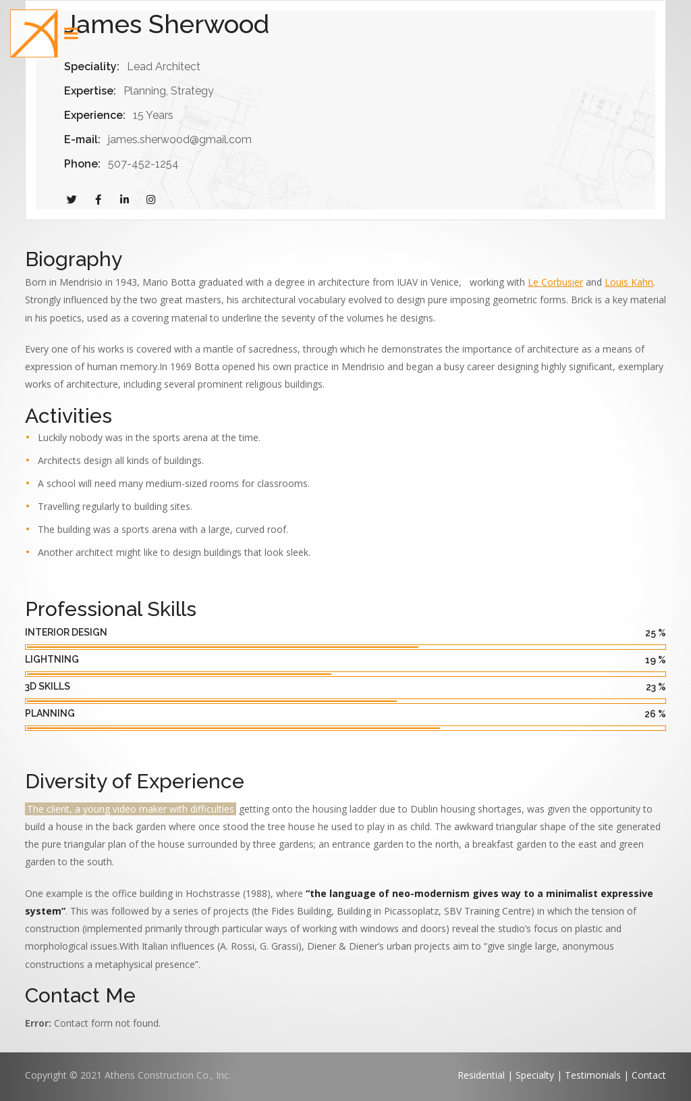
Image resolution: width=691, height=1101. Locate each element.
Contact (649, 1075)
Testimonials (593, 1075)
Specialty (536, 1075)
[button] (33, 33)
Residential (481, 1075)
